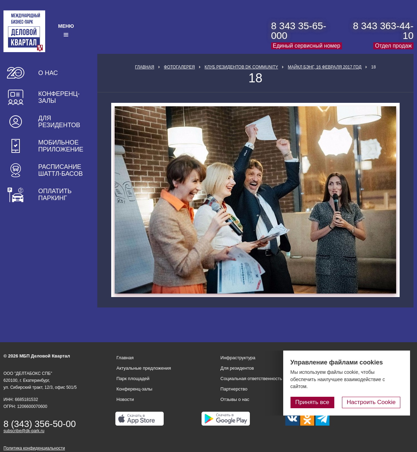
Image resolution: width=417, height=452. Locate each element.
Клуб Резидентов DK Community (241, 67)
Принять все (317, 402)
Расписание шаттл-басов (60, 170)
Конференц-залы (59, 97)
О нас (48, 72)
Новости (125, 399)
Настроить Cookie (373, 402)
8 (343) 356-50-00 (39, 423)
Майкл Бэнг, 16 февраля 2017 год (324, 67)
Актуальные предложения (143, 368)
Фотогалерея (179, 67)
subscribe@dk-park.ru (23, 430)
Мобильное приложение (60, 146)
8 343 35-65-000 (298, 30)
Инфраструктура (237, 357)
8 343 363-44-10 (383, 30)
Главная (144, 67)
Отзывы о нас (234, 399)
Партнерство (233, 389)
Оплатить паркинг (55, 195)
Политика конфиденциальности (34, 448)
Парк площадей (132, 378)
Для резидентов (59, 122)
